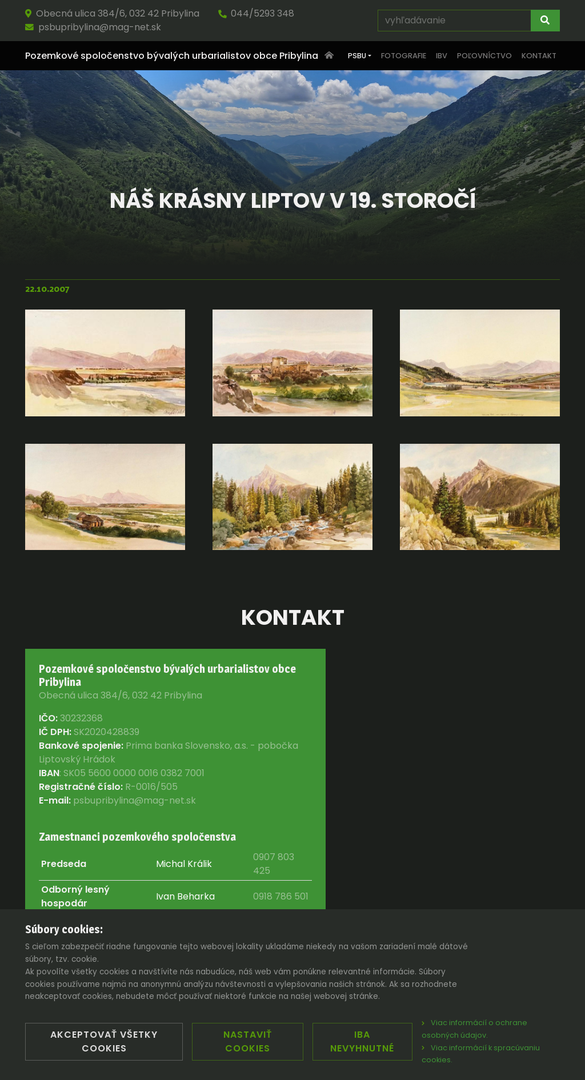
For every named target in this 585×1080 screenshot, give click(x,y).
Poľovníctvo (484, 56)
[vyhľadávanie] (454, 20)
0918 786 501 (280, 896)
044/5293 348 (256, 13)
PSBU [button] (357, 56)
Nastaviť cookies (247, 1041)
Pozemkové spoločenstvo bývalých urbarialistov (171, 56)
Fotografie (403, 56)
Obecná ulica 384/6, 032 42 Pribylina (112, 13)
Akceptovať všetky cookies (104, 1041)
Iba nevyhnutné (362, 1041)
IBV (441, 56)
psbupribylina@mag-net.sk (93, 27)
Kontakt (539, 56)
